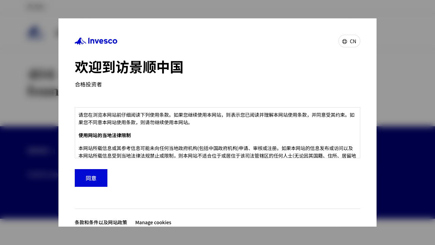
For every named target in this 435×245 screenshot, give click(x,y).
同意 (91, 178)
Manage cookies (153, 222)
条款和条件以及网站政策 (101, 222)
